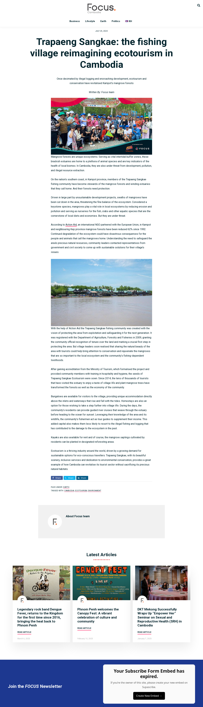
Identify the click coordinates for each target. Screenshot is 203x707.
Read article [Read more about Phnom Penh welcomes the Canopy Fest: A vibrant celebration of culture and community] (84, 628)
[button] (198, 5)
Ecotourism (81, 491)
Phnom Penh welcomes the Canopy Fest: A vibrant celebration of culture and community (98, 615)
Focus (101, 8)
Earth (66, 487)
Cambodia (69, 491)
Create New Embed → (149, 696)
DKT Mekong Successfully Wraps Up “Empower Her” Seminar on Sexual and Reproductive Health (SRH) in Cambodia (160, 617)
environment (94, 491)
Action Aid (71, 224)
